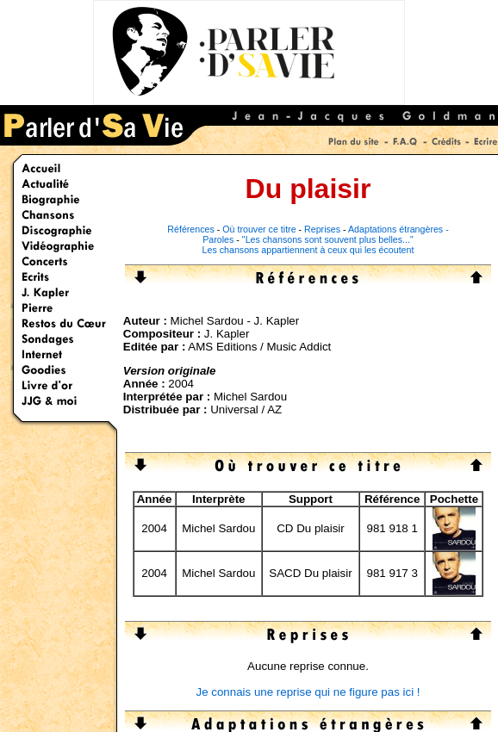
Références (191, 229)
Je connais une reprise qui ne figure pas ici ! (308, 691)
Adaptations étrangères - (398, 229)
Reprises (322, 229)
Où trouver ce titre (259, 229)
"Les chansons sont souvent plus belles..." (328, 239)
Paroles (217, 239)
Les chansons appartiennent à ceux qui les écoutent (308, 250)
